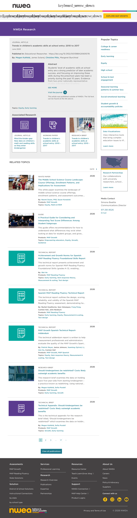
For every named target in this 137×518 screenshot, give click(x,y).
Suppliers (107, 487)
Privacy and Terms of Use (95, 510)
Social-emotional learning (113, 97)
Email (103, 213)
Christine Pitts (52, 57)
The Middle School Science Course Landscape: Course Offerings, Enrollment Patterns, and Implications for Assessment (60, 183)
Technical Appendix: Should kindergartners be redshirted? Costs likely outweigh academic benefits (60, 408)
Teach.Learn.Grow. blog (82, 473)
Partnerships (46, 493)
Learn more (108, 146)
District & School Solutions (21, 489)
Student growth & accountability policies (112, 105)
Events (75, 478)
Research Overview (49, 480)
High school (106, 70)
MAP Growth (52, 202)
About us (94, 16)
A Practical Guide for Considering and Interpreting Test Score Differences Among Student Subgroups (59, 220)
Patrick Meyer (47, 347)
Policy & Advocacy (111, 482)
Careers (106, 473)
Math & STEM (56, 205)
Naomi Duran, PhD (49, 200)
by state (13, 498)
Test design (63, 280)
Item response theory (66, 278)
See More (52, 88)
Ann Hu (41, 350)
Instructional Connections (21, 493)
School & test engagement (107, 78)
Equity (21, 108)
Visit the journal (57, 92)
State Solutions (16, 478)
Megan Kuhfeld (23, 57)
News (105, 478)
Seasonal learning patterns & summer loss (112, 88)
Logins (88, 5)
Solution (14, 484)
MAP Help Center (79, 493)
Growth (75, 240)
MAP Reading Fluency (56, 275)
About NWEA (109, 469)
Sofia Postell (60, 387)
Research (45, 475)
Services (45, 464)
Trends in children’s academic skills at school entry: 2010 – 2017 (52, 142)
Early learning (31, 108)
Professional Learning (50, 469)
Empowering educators (54, 240)
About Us (107, 464)
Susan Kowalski (64, 200)
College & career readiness (109, 47)
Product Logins (78, 498)
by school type (16, 502)
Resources (77, 464)
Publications (46, 484)
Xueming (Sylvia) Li (76, 347)
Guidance (42, 243)
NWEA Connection (80, 489)
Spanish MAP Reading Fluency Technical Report (61, 293)
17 (61, 440)
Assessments (16, 464)
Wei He (44, 272)
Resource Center (79, 469)
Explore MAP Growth (117, 16)
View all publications (51, 451)
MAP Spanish (63, 353)
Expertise (45, 489)
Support (76, 484)
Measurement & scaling (48, 280)
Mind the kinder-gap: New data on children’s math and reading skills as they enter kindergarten (24, 143)
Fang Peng (76, 307)
